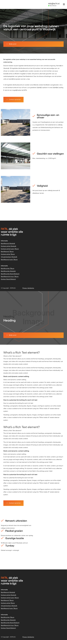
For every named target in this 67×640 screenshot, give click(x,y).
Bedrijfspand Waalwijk (8, 243)
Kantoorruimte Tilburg (8, 254)
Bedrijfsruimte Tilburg (7, 268)
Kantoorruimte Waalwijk (8, 246)
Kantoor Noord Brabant (8, 279)
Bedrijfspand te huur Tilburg (9, 276)
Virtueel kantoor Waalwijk (9, 257)
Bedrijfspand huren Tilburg (9, 259)
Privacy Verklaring (28, 288)
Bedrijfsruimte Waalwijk (8, 271)
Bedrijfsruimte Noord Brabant (10, 274)
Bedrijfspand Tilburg (7, 251)
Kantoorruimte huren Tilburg (10, 249)
